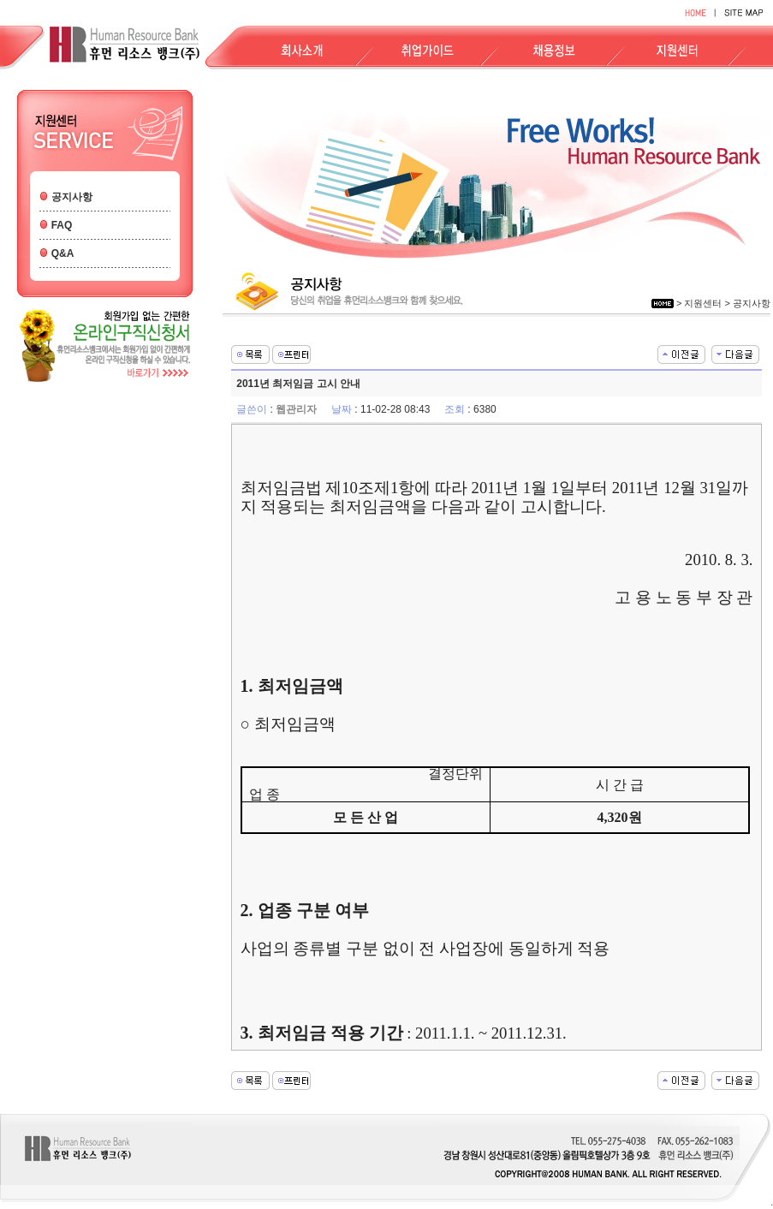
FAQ (62, 225)
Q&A (62, 253)
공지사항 (71, 197)
